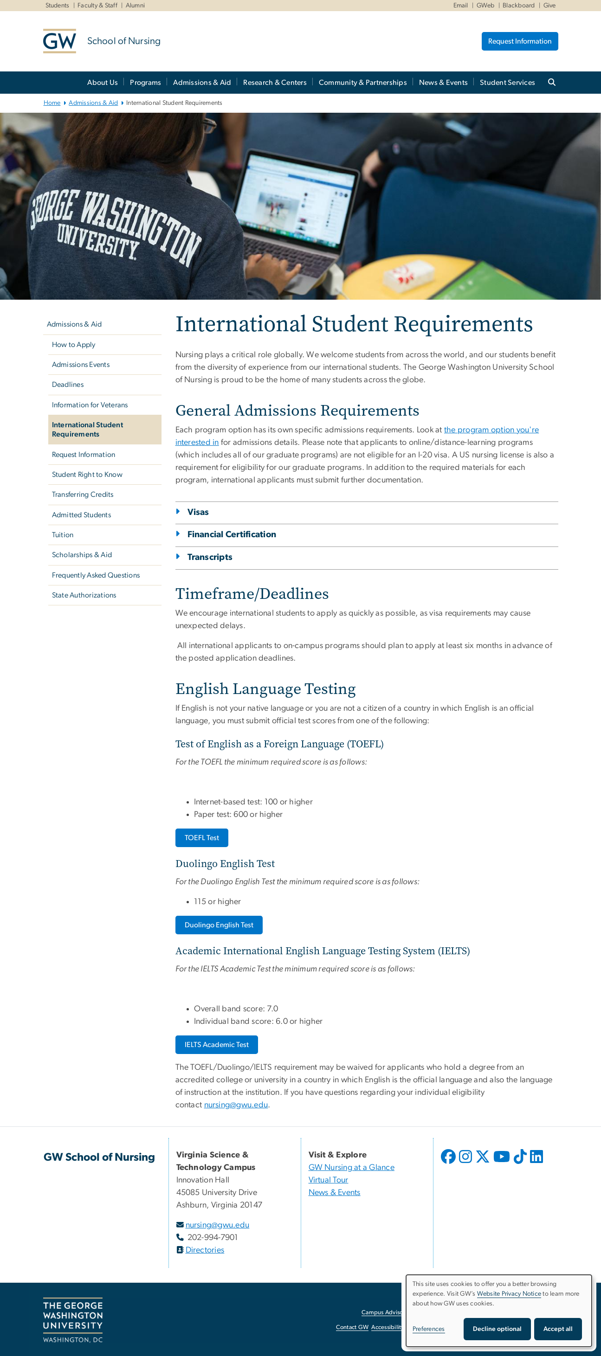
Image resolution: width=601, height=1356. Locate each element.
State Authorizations (84, 595)
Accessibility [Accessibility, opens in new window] (387, 1327)
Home (52, 103)
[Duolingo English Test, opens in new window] (219, 925)
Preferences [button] (429, 1329)
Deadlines (68, 384)
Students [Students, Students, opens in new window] (57, 5)
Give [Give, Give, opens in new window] (549, 5)
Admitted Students (81, 515)
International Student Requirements (87, 429)
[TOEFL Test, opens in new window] (201, 838)
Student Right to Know (87, 474)
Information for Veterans (90, 405)
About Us (102, 82)
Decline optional (497, 1329)
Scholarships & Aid (82, 555)
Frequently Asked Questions (96, 575)
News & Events (443, 82)
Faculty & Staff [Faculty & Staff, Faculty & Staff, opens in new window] (97, 5)
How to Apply (74, 344)
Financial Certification (232, 534)
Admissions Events (81, 364)
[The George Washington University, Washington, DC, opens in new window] (73, 1320)
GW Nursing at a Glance (352, 1167)
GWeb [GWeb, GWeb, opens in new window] (486, 5)
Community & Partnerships (363, 82)
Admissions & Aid (202, 82)
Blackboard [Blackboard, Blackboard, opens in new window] (519, 5)
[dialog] (499, 1311)
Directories (205, 1250)
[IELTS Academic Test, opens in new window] (216, 1044)
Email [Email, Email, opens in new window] (460, 5)
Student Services (507, 82)
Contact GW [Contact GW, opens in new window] (352, 1327)
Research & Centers (275, 82)
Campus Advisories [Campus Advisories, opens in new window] (387, 1313)
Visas (198, 512)
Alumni (135, 5)
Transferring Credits (83, 494)
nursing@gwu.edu (236, 1105)
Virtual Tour (329, 1180)
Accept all (558, 1329)
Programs (145, 82)
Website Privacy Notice (509, 1294)
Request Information (520, 41)
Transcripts (210, 557)
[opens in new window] (449, 1163)
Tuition (63, 535)
